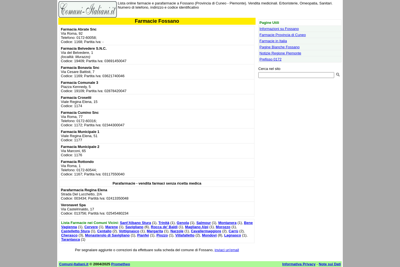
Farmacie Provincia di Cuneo (282, 35)
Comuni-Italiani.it (73, 264)
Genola (183, 223)
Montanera (227, 223)
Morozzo (223, 227)
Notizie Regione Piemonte (280, 53)
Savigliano (134, 227)
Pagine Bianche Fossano (279, 47)
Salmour (203, 223)
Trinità (163, 223)
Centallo (104, 231)
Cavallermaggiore (206, 231)
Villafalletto (184, 235)
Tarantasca (70, 239)
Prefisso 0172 (270, 59)
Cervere (91, 227)
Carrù (233, 231)
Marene (111, 227)
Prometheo (120, 264)
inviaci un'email (227, 250)
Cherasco (69, 235)
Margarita (155, 231)
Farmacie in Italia (273, 41)
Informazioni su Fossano (279, 29)
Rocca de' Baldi (164, 227)
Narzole (177, 231)
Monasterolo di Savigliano (107, 235)
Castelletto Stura (75, 231)
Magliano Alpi (196, 227)
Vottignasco (129, 231)
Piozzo (162, 235)
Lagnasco (232, 235)
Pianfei (143, 235)
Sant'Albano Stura (135, 223)
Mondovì (209, 235)
